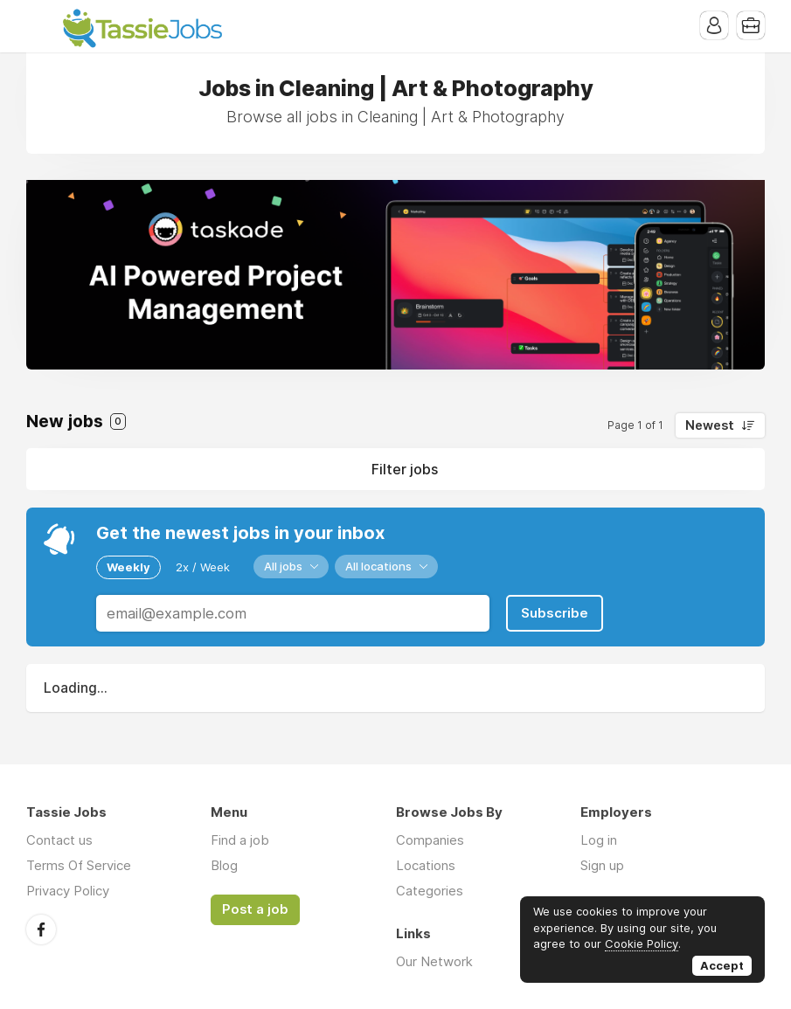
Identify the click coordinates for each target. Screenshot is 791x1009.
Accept (722, 965)
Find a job (240, 840)
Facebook (41, 929)
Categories (429, 890)
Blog (224, 865)
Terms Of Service (78, 865)
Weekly (128, 567)
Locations (425, 865)
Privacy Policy (67, 890)
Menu (39, 26)
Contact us (59, 840)
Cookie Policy (641, 943)
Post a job (255, 909)
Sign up (602, 865)
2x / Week (203, 567)
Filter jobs (404, 469)
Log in (598, 840)
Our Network (434, 961)
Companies (430, 840)
